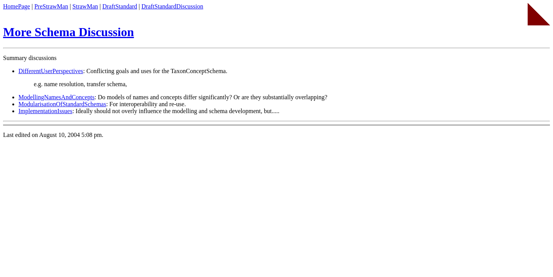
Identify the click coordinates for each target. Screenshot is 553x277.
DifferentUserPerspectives (50, 71)
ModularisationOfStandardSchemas (62, 104)
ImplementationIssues (45, 111)
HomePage (16, 6)
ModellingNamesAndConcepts (56, 97)
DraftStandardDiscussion (172, 6)
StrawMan (85, 6)
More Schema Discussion (68, 32)
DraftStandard (119, 6)
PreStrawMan (51, 6)
